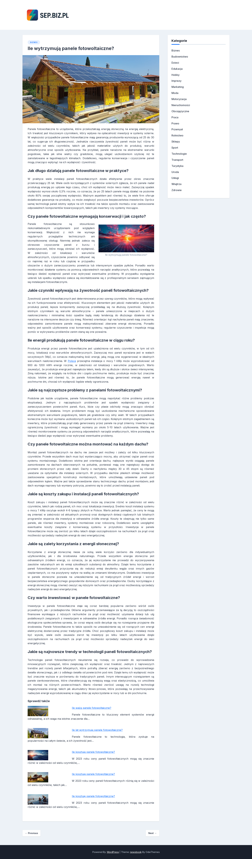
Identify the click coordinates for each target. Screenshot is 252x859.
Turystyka (177, 166)
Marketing (177, 86)
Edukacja (177, 68)
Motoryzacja (179, 99)
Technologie (179, 153)
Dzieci (175, 62)
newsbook (136, 852)
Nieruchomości (180, 105)
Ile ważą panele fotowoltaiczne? (91, 707)
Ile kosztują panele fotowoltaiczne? (93, 752)
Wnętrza (176, 184)
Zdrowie (176, 190)
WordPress (113, 852)
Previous (31, 833)
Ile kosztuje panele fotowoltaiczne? (93, 796)
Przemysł (177, 129)
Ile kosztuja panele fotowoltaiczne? (93, 774)
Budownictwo (179, 56)
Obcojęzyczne (180, 111)
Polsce (72, 361)
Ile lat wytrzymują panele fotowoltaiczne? (97, 730)
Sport (174, 147)
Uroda (175, 172)
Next (152, 833)
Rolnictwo (177, 135)
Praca (174, 117)
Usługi (175, 178)
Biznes (33, 42)
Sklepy (175, 141)
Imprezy (176, 80)
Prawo (175, 123)
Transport (177, 159)
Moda (174, 93)
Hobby (175, 74)
